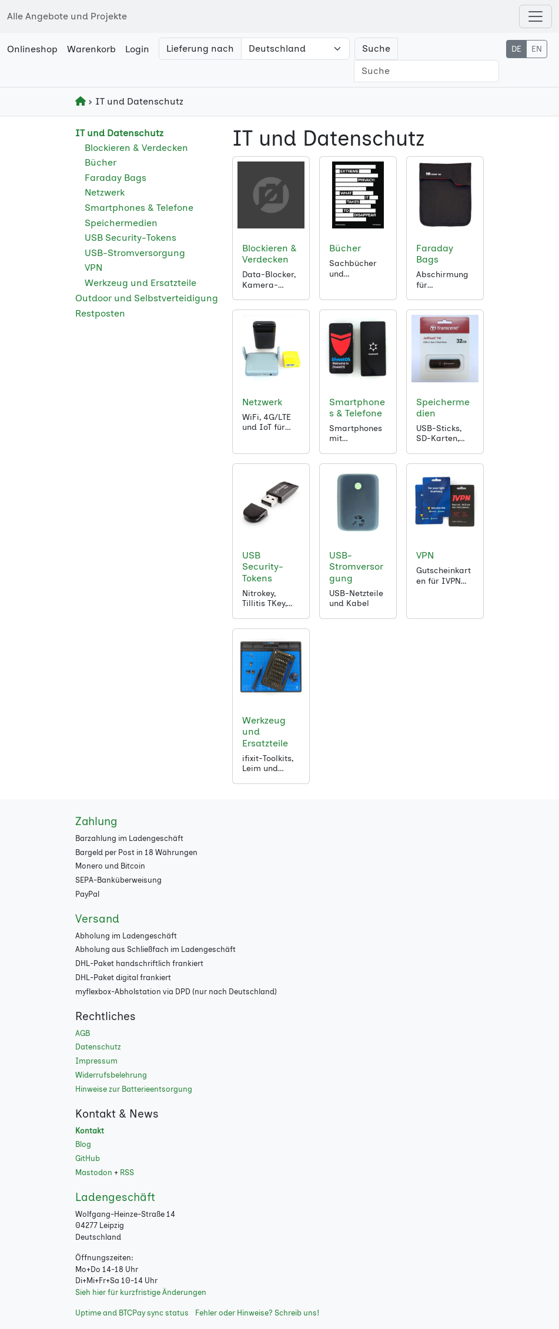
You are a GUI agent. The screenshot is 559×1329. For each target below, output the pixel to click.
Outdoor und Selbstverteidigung (146, 298)
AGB (82, 1033)
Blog (83, 1144)
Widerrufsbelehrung (111, 1075)
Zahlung (96, 821)
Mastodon (93, 1172)
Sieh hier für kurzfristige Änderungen (140, 1292)
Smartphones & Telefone (139, 207)
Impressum (96, 1061)
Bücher (100, 162)
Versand (97, 919)
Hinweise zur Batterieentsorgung (133, 1089)
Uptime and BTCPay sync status (132, 1312)
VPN (93, 267)
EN (536, 49)
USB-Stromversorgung (135, 252)
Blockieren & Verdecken (136, 147)
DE (516, 49)
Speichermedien (121, 222)
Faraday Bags (115, 177)
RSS (127, 1172)
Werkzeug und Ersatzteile (140, 282)
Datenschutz (98, 1046)
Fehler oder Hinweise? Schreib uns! (257, 1312)
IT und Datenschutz (119, 133)
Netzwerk (105, 192)
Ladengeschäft (115, 1197)
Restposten (100, 313)
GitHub (87, 1158)
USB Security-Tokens (130, 237)
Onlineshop (32, 49)
